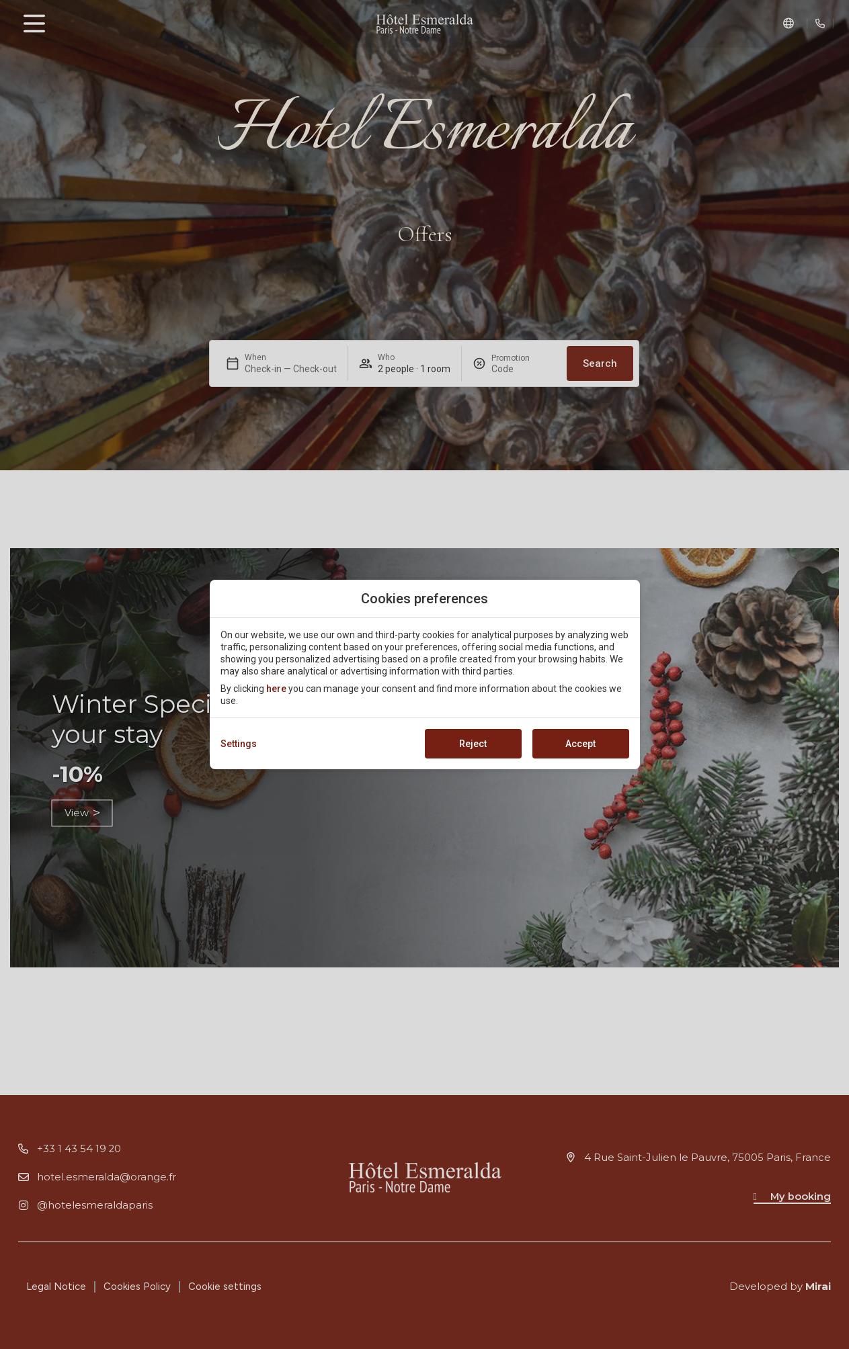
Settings (238, 743)
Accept (580, 743)
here (276, 688)
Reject (473, 743)
